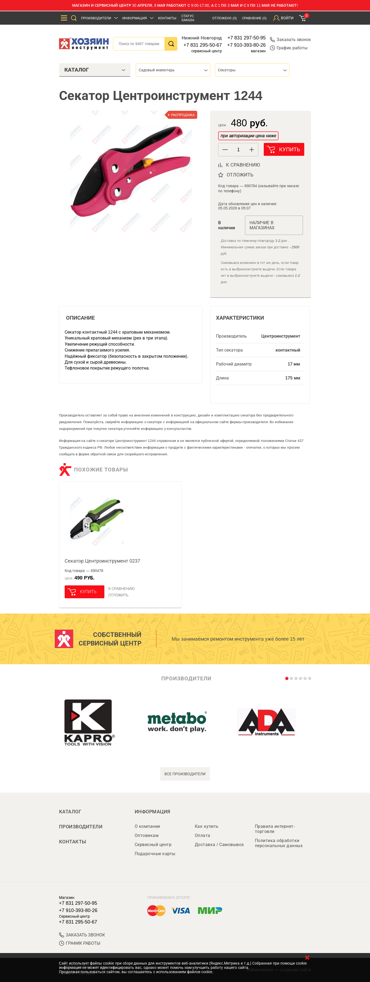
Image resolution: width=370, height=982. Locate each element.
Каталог (70, 811)
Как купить (207, 826)
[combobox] (173, 70)
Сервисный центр (153, 844)
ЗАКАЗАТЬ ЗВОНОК (82, 934)
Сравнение (254, 18)
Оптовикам (147, 835)
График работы (288, 47)
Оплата (202, 835)
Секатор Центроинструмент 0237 (102, 561)
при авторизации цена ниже (248, 136)
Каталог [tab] (95, 70)
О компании (147, 826)
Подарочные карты (155, 853)
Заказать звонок (290, 39)
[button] (251, 149)
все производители (185, 774)
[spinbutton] (238, 150)
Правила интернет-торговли (275, 829)
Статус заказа (187, 18)
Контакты (167, 18)
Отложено (224, 18)
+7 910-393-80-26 (246, 45)
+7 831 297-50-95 (247, 37)
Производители (96, 18)
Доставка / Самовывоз (219, 844)
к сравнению (243, 165)
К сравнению (121, 588)
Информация (134, 18)
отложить (240, 175)
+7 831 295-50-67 (203, 45)
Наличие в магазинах (262, 225)
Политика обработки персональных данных (279, 843)
